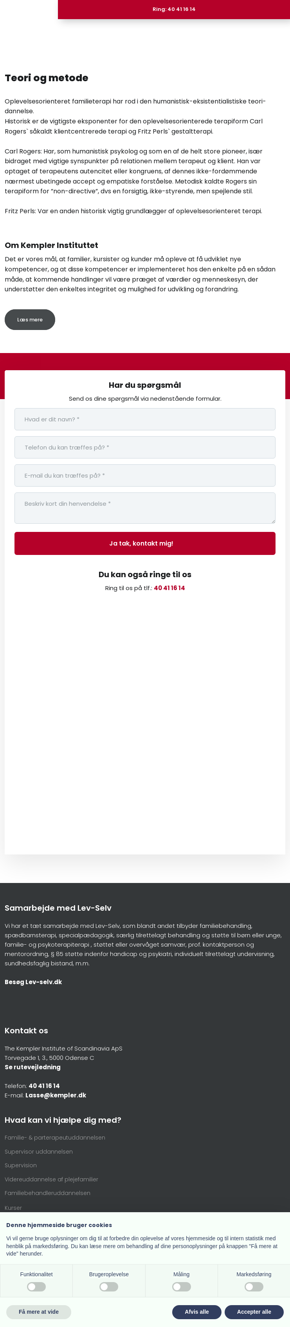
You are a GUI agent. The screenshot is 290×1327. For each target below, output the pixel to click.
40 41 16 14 (169, 588)
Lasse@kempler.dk (55, 1095)
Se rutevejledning (33, 1067)
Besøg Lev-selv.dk (33, 982)
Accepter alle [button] (254, 1312)
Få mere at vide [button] (39, 1312)
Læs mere (30, 319)
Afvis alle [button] (197, 1312)
